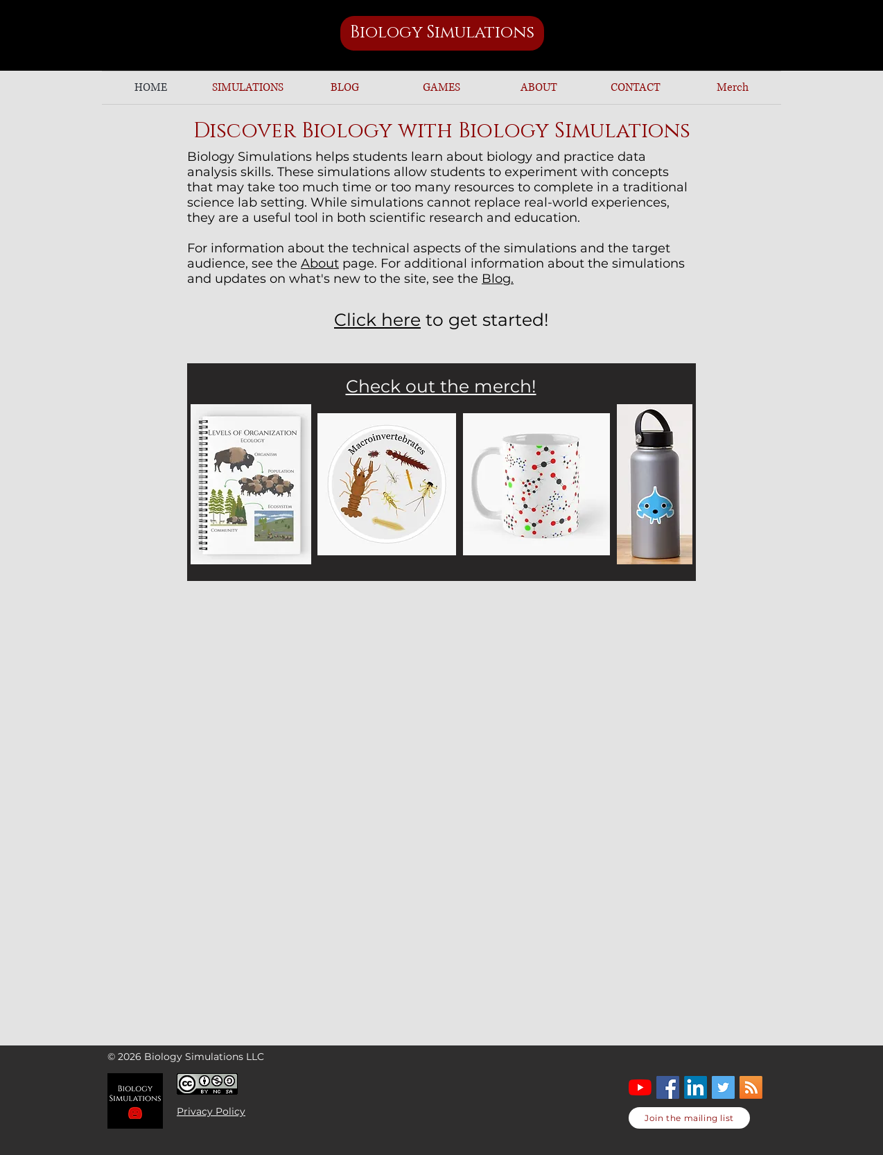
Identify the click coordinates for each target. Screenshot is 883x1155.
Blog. (498, 278)
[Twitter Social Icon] (723, 1087)
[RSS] (751, 1087)
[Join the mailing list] (689, 1118)
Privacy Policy (211, 1111)
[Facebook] (667, 1087)
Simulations (480, 32)
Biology (388, 32)
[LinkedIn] (695, 1087)
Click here (377, 319)
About (320, 263)
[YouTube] (640, 1087)
